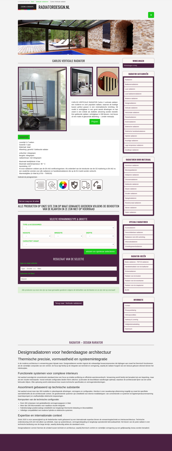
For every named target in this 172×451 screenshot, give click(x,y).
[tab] (24, 137)
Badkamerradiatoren (131, 84)
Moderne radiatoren (131, 98)
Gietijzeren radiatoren (132, 175)
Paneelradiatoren (130, 117)
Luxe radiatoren (130, 89)
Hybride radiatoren (131, 136)
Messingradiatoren (131, 170)
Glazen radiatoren (131, 189)
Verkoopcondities (130, 315)
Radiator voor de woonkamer (134, 281)
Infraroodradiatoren (131, 242)
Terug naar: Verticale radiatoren (68, 303)
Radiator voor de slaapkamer (134, 285)
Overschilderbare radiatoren (134, 232)
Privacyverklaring (130, 310)
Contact (127, 305)
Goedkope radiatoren (132, 150)
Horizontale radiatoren (132, 112)
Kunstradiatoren (130, 228)
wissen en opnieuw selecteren (100, 251)
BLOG (127, 290)
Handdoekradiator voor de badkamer (136, 267)
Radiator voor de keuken (133, 276)
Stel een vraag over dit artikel (29, 201)
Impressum (128, 329)
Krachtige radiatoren (131, 140)
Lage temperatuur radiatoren (134, 145)
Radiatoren (128, 80)
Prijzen (94, 121)
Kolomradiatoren (130, 122)
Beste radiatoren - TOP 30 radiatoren (137, 262)
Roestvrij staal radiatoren (133, 203)
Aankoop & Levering (131, 319)
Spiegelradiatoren (130, 198)
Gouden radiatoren (131, 193)
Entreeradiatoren (130, 271)
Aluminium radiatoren (132, 165)
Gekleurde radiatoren (132, 184)
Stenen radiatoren (131, 208)
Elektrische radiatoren (132, 126)
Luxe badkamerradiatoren (133, 94)
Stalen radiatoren (130, 212)
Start (32, 2)
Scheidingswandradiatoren (133, 246)
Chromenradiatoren (131, 179)
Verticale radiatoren (42, 2)
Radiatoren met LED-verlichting (135, 237)
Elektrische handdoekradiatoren (135, 131)
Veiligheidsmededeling (132, 324)
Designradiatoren (130, 103)
